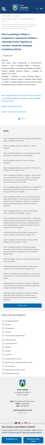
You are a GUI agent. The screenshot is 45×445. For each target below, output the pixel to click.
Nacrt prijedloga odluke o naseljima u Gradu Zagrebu (19, 147)
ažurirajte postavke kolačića (32, 432)
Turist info (8, 354)
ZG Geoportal (9, 328)
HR (41, 8)
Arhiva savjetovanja (27, 19)
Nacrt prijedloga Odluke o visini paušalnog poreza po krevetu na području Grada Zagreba (21, 154)
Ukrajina (8, 351)
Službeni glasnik (10, 340)
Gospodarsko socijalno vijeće (15, 370)
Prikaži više (22, 306)
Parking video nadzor (12, 373)
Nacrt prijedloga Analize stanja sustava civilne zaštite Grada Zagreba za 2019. (20, 241)
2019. (3, 22)
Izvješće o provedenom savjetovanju (14, 112)
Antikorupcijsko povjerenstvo (15, 335)
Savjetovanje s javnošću (10, 19)
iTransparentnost (11, 343)
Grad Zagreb (6, 16)
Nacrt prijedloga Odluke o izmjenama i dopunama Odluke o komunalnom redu (22, 169)
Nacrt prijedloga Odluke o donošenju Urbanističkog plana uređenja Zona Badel (22, 140)
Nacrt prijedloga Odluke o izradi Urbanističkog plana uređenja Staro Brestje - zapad (20, 212)
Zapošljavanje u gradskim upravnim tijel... (19, 362)
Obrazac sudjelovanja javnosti (12, 106)
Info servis (16, 16)
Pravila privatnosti (14, 432)
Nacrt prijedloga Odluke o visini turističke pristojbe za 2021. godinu (21, 260)
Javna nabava (10, 366)
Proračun (8, 332)
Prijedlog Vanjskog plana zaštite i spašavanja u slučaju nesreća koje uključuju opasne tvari (20, 233)
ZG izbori (8, 324)
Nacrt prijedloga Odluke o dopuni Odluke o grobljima (19, 162)
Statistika (8, 347)
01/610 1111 (22, 413)
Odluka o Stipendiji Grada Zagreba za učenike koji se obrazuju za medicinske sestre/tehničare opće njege (21, 276)
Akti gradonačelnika (12, 321)
